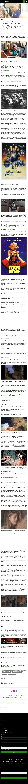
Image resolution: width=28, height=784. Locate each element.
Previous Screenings (5, 722)
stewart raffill (10, 671)
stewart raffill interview (6, 672)
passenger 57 (4, 671)
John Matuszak (10, 226)
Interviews (3, 19)
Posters (2, 724)
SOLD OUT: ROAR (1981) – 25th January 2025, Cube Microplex (11, 697)
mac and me (9, 670)
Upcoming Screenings (4, 720)
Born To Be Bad (3, 728)
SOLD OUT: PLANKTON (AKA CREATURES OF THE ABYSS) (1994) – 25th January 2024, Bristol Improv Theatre (13, 703)
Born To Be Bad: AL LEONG (14, 679)
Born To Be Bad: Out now (6, 730)
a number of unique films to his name (16, 35)
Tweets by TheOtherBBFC (5, 707)
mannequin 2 (23, 670)
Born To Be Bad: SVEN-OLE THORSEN (14, 683)
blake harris (4, 670)
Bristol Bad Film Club (5, 1)
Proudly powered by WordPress (5, 782)
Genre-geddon (3, 734)
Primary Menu (26, 1)
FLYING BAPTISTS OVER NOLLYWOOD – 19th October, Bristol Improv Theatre (14, 699)
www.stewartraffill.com (7, 666)
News (1, 736)
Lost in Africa (7, 76)
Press (1, 738)
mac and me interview (16, 670)
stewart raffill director (18, 671)
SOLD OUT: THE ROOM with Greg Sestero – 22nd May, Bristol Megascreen (13, 695)
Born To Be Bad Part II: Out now (7, 732)
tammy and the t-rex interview (17, 672)
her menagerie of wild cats (16, 77)
